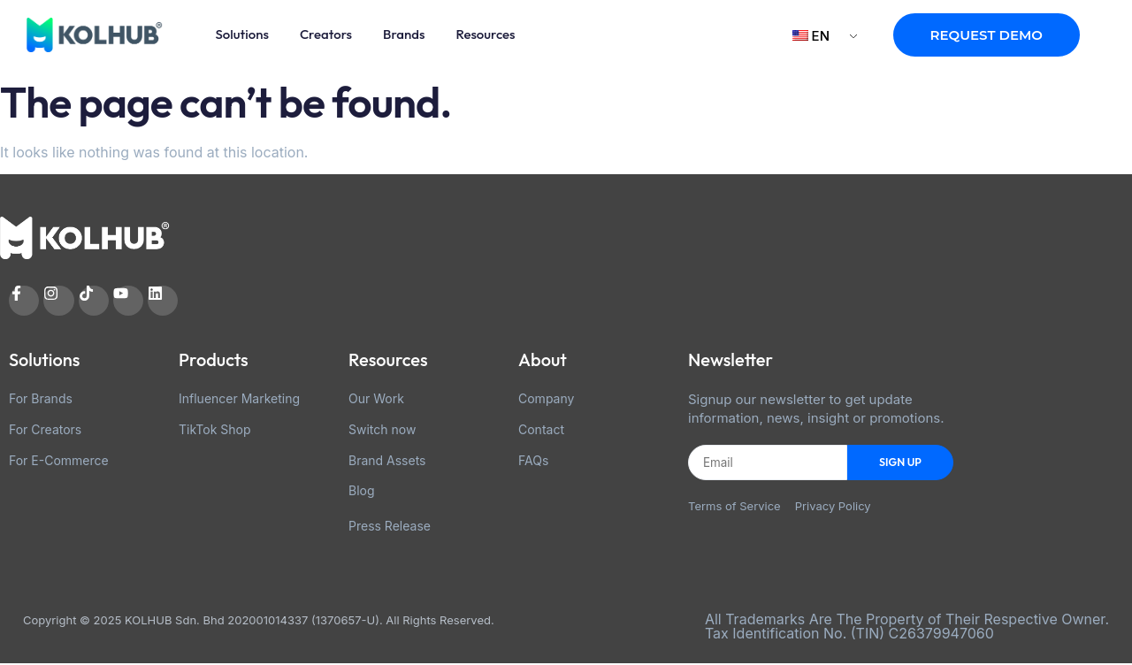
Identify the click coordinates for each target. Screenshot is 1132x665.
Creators (326, 34)
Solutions (242, 34)
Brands (403, 34)
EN (811, 35)
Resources (485, 34)
